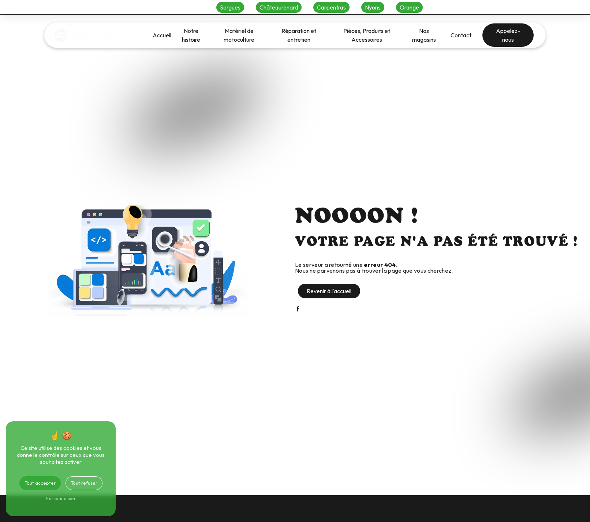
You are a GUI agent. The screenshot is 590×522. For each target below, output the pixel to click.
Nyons (373, 7)
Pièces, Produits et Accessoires (366, 35)
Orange (409, 7)
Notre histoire (191, 35)
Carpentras (331, 7)
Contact (461, 35)
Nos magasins (424, 35)
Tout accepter (40, 483)
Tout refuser (84, 483)
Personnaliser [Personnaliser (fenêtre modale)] (61, 498)
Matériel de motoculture (239, 35)
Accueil (162, 35)
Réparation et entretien (298, 35)
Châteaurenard (278, 7)
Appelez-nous (508, 35)
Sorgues (230, 7)
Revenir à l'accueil (329, 291)
